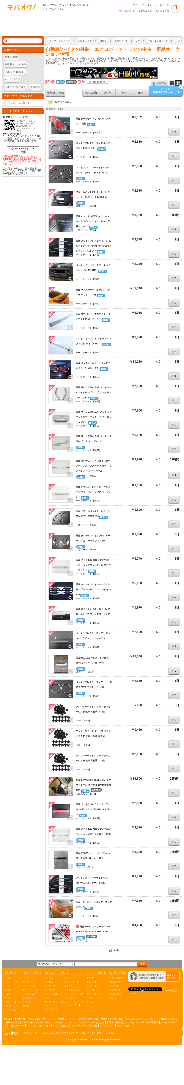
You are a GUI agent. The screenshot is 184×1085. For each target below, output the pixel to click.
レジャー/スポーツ (79, 1025)
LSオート (80, 671)
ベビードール (93, 990)
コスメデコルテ (30, 994)
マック (26, 1010)
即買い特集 (113, 986)
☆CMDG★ (81, 794)
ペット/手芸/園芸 (61, 1025)
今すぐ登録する (126, 10)
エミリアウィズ (71, 982)
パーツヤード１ (84, 132)
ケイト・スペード (12, 1002)
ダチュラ (68, 986)
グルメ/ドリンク (34, 1025)
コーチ (7, 986)
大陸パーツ (81, 206)
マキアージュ (29, 982)
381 (90, 671)
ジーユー (49, 998)
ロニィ (90, 1006)
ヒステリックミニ (95, 998)
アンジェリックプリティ (54, 1003)
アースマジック (94, 1002)
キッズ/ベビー (152, 1019)
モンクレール (10, 1010)
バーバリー (9, 990)
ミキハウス (92, 982)
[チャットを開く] (154, 976)
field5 (78, 720)
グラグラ (91, 978)
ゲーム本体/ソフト (30, 1022)
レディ (67, 978)
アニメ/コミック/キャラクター (79, 1022)
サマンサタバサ (11, 1006)
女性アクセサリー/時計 (88, 1019)
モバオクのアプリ (116, 978)
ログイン (112, 998)
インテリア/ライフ (169, 1022)
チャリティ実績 (94, 1033)
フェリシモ (50, 990)
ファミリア (92, 986)
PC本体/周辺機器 (150, 1022)
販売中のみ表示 (63, 102)
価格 (140, 92)
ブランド (32, 1019)
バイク (172, 1019)
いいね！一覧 (162, 5)
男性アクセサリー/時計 (112, 1019)
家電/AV (110, 1022)
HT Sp (79, 940)
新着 (124, 92)
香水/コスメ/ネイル (134, 1019)
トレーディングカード (52, 1022)
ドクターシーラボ (31, 990)
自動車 (164, 1019)
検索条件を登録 (55, 92)
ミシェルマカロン (72, 990)
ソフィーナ (28, 978)
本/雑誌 (93, 1025)
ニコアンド (69, 998)
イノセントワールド (73, 994)
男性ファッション (66, 1019)
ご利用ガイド (145, 10)
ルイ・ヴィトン (11, 982)
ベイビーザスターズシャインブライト (73, 1003)
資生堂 (26, 1006)
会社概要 (55, 1033)
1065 (86, 720)
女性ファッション (47, 1019)
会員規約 (47, 1033)
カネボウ (27, 998)
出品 (149, 5)
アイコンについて (97, 82)
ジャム (90, 1010)
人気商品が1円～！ (117, 982)
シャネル (8, 978)
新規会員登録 (114, 994)
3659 (96, 132)
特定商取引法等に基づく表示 (73, 1033)
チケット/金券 (123, 1025)
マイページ (138, 5)
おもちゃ (100, 1022)
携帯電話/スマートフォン (128, 1022)
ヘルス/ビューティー (14, 1025)
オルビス (27, 1002)
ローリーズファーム (54, 986)
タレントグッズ (107, 1025)
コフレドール (29, 986)
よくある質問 (162, 10)
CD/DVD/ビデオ (12, 1022)
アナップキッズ (94, 994)
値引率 (107, 92)
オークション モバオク (21, 7)
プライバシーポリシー (32, 1033)
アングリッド (51, 1009)
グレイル (49, 978)
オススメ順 (91, 92)
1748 (92, 794)
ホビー (47, 1025)
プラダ (7, 998)
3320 (92, 206)
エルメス (8, 994)
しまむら (49, 982)
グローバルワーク (53, 994)
